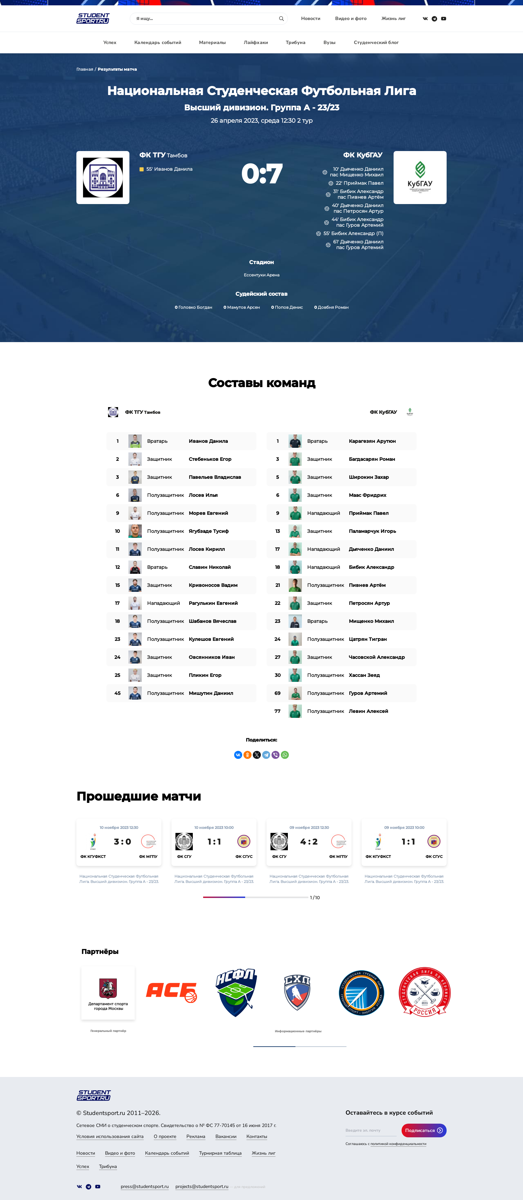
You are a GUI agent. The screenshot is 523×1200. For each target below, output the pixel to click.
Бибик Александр (362, 191)
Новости (310, 18)
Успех (110, 42)
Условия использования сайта (110, 1136)
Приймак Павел (364, 183)
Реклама (195, 1136)
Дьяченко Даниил (362, 169)
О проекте (165, 1136)
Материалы (212, 42)
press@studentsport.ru (145, 1186)
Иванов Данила (173, 169)
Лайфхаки (256, 42)
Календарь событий (157, 42)
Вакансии (225, 1136)
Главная (84, 69)
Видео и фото (351, 18)
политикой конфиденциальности (398, 1143)
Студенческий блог (376, 42)
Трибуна (296, 42)
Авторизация (432, 42)
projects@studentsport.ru (201, 1186)
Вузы (330, 42)
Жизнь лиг (394, 18)
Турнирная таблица (220, 1153)
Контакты (256, 1136)
